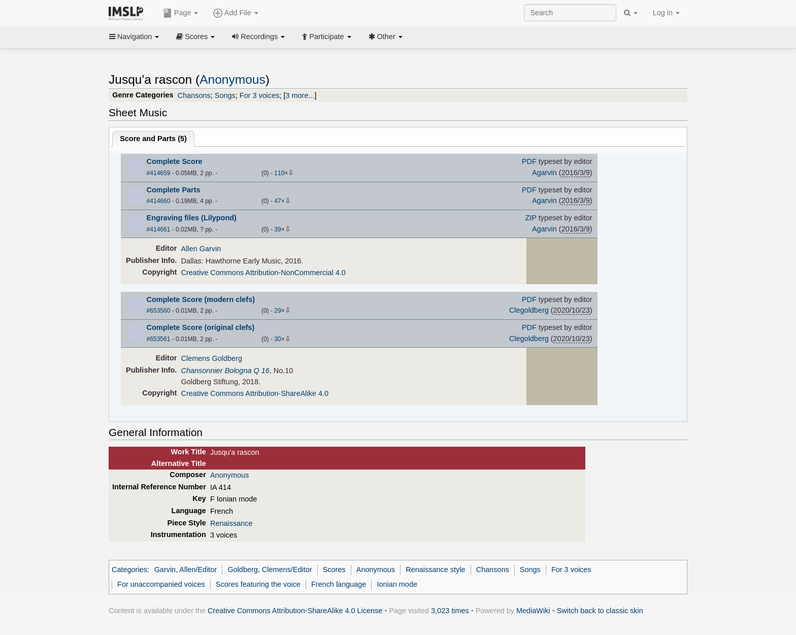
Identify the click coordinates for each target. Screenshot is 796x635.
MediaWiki (533, 611)
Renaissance (231, 523)
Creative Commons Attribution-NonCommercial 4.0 (263, 273)
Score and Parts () (153, 139)
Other (386, 36)
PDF (529, 161)
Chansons (194, 95)
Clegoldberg (529, 310)
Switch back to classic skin (600, 611)
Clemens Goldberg (211, 358)
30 (277, 339)
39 (277, 229)
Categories (129, 569)
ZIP (531, 218)
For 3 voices (260, 95)
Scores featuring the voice (258, 584)
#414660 (159, 201)
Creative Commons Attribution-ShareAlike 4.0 (254, 393)
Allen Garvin (201, 249)
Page (180, 13)
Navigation (134, 36)
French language (338, 584)
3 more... (300, 95)
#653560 (159, 310)
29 (277, 310)
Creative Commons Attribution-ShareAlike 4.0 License (295, 611)
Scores (195, 36)
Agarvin (544, 173)
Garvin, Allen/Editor (185, 569)
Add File (235, 13)
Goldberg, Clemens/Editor (269, 569)
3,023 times (450, 611)
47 (277, 201)
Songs (225, 95)
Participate (326, 36)
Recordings (258, 36)
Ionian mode (397, 584)
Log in (666, 13)
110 (279, 173)
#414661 (159, 229)
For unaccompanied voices (161, 584)
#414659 (159, 173)
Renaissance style (435, 569)
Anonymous (233, 79)
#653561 (159, 339)
